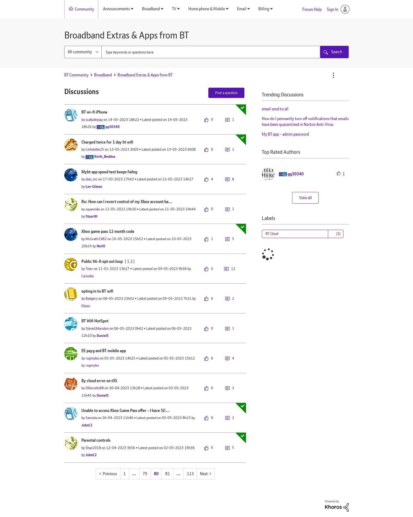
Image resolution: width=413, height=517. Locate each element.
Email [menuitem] (241, 9)
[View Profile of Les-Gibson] (94, 186)
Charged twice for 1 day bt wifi (107, 142)
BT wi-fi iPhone (94, 112)
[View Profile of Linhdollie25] (95, 149)
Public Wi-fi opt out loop (102, 261)
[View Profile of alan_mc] (91, 179)
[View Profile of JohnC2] (86, 425)
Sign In (332, 9)
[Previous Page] (108, 473)
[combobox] (211, 52)
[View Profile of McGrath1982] (96, 239)
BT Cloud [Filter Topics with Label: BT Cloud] (272, 233)
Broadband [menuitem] (151, 9)
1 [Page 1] (124, 473)
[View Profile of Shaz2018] (93, 447)
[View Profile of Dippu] (85, 305)
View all (305, 197)
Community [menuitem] (84, 9)
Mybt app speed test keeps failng (109, 172)
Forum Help (312, 9)
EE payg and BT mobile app (103, 350)
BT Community (76, 75)
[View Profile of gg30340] (112, 126)
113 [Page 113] (190, 473)
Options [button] (333, 75)
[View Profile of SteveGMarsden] (97, 328)
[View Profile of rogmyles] (92, 358)
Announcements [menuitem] (116, 9)
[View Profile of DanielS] (103, 335)
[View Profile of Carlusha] (87, 276)
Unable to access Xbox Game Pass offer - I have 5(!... (125, 410)
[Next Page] (205, 473)
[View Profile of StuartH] (91, 216)
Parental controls (95, 440)
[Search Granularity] (83, 52)
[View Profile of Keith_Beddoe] (104, 156)
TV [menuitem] (174, 9)
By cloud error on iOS (99, 380)
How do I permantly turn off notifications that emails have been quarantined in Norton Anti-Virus (305, 121)
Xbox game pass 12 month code (107, 231)
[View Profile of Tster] (89, 268)
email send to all (275, 109)
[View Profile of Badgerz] (92, 298)
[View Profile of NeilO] (101, 246)
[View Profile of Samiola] (91, 417)
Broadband (103, 75)
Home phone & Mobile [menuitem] (206, 9)
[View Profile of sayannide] (93, 209)
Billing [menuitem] (263, 9)
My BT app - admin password (285, 134)
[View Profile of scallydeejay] (94, 119)
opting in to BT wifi (97, 291)
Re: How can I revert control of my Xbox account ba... (126, 201)
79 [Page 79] (144, 473)
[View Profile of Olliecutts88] (95, 388)
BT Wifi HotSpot (95, 321)
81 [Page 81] (167, 473)
